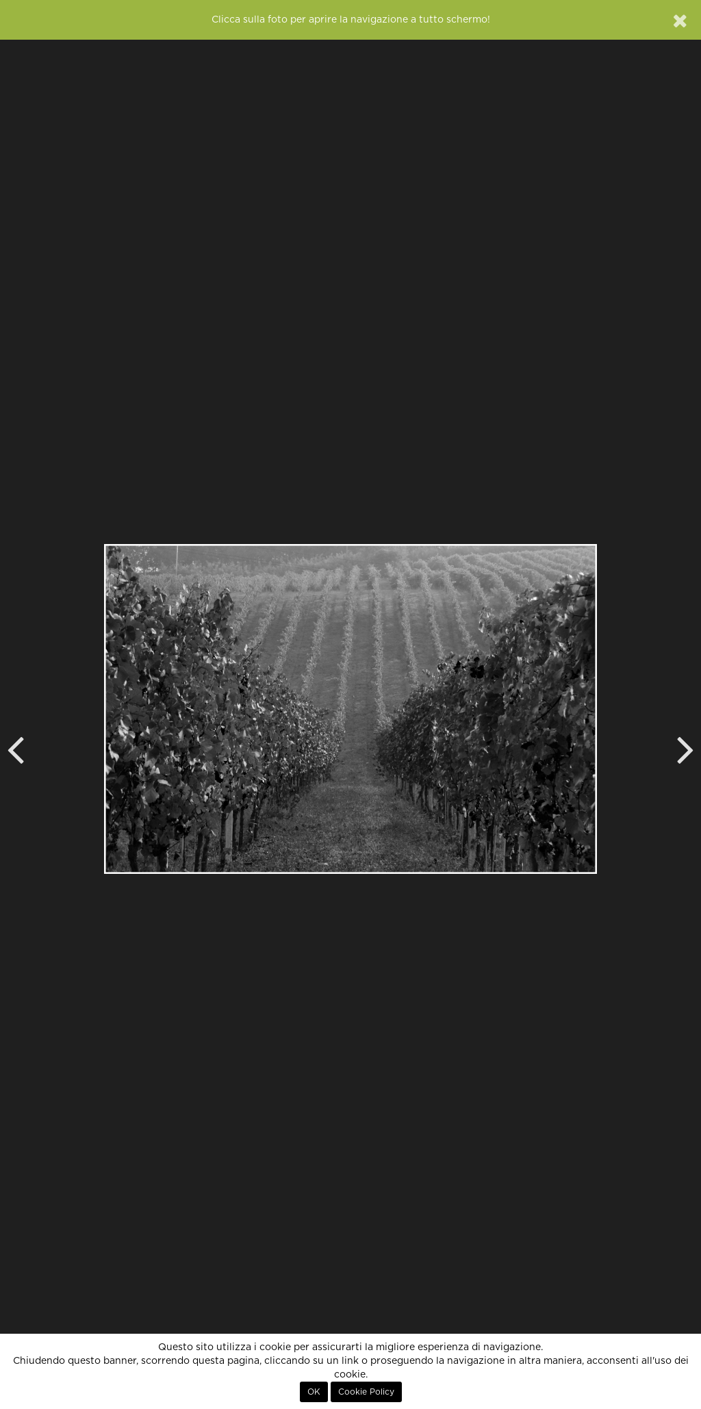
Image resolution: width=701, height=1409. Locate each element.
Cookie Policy (366, 1392)
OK (313, 1392)
